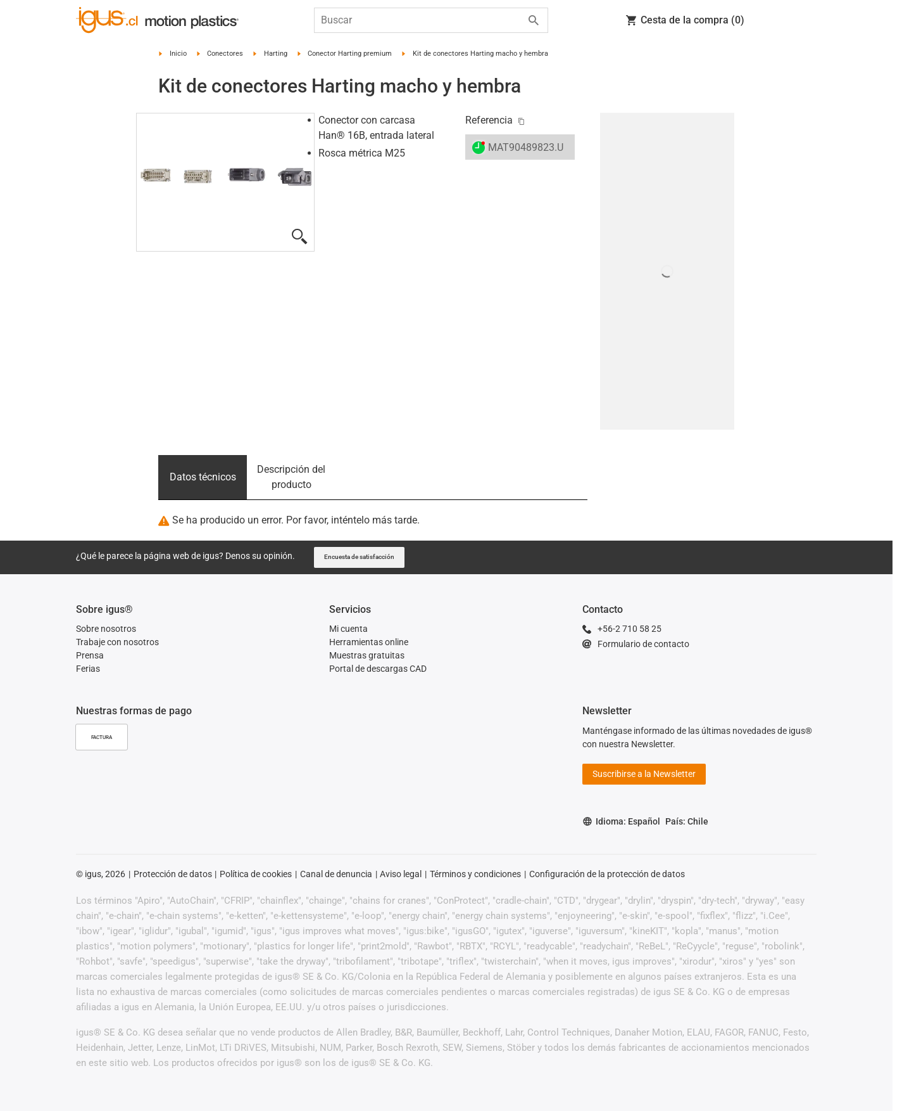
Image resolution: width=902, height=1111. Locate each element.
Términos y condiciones (475, 874)
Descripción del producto (291, 477)
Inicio (178, 53)
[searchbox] (421, 20)
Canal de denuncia (336, 874)
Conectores (225, 53)
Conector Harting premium (350, 53)
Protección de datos (173, 874)
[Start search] (533, 20)
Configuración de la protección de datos (607, 874)
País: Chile (686, 821)
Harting (275, 53)
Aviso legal (401, 874)
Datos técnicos (203, 477)
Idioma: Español (621, 821)
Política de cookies (256, 874)
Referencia (489, 120)
